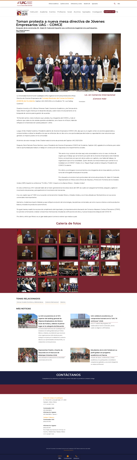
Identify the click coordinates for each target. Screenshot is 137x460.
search (117, 12)
